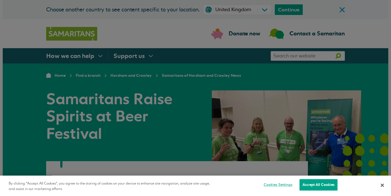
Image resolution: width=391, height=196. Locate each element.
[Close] (382, 185)
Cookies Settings (278, 184)
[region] (195, 186)
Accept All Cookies (318, 184)
